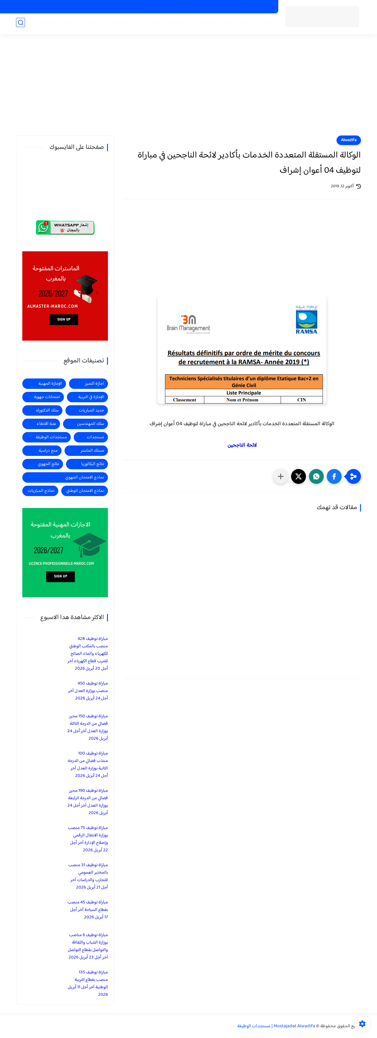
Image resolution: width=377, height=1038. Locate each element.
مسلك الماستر (92, 450)
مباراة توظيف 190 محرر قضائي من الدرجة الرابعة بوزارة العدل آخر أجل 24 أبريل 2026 (87, 802)
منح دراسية (156, 6)
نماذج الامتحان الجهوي (84, 477)
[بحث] (20, 24)
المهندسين (48, 24)
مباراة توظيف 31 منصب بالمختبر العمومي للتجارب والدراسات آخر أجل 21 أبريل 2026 (88, 876)
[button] (334, 476)
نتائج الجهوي (48, 464)
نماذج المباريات (41, 491)
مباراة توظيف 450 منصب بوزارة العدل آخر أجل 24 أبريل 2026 (88, 691)
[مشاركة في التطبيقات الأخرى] (280, 476)
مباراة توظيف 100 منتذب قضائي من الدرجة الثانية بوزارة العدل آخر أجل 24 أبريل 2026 (88, 765)
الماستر (69, 24)
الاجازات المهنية (220, 6)
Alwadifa (348, 140)
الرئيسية (264, 24)
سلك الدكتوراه (47, 410)
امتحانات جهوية (47, 397)
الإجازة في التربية (91, 397)
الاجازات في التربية (186, 6)
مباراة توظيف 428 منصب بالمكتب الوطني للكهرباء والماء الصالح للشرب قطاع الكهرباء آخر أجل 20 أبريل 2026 (87, 653)
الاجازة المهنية (119, 24)
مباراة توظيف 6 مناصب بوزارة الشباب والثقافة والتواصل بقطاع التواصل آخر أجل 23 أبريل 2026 (88, 946)
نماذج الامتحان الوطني (85, 491)
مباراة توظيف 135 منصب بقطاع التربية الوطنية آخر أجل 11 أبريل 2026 (88, 983)
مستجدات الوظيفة (236, 24)
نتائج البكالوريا (92, 464)
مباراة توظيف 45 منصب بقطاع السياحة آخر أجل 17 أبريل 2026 (87, 910)
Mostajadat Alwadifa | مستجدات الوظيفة (276, 1026)
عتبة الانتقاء (46, 424)
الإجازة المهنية (50, 383)
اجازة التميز (91, 24)
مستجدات (172, 24)
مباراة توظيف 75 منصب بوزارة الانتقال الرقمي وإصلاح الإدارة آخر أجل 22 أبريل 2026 (88, 839)
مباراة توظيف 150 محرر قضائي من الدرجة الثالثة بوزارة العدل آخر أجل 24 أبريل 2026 (87, 727)
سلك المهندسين (90, 424)
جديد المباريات (200, 24)
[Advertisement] (188, 89)
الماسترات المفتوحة (255, 6)
